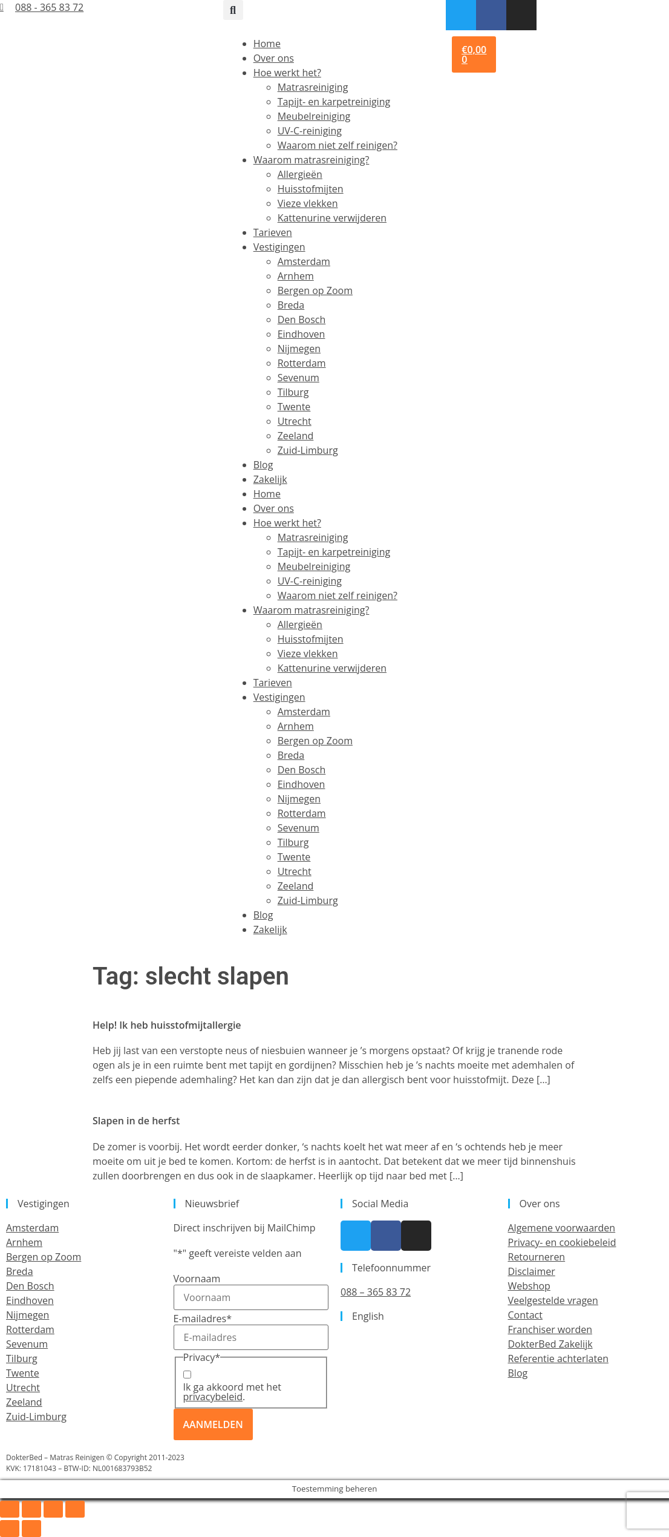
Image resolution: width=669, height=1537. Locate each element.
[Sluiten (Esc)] (75, 1509)
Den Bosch (302, 319)
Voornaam (197, 1278)
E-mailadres (203, 1318)
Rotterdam (302, 363)
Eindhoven (301, 334)
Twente (294, 406)
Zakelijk (270, 479)
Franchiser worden (550, 1329)
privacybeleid (213, 1396)
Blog (263, 464)
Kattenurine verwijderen (332, 217)
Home (267, 43)
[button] (233, 10)
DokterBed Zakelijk (550, 1344)
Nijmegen (299, 348)
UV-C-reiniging (310, 130)
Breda (291, 305)
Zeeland (296, 435)
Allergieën (300, 174)
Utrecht (295, 421)
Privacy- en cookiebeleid (562, 1242)
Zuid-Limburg (308, 450)
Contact (525, 1315)
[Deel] (53, 1509)
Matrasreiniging (313, 87)
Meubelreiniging (314, 116)
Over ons (273, 58)
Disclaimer (531, 1271)
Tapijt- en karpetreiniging (334, 101)
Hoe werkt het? (287, 72)
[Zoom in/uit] (9, 1509)
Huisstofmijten (311, 188)
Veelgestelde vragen (553, 1300)
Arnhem (296, 276)
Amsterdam (304, 261)
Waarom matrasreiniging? (311, 159)
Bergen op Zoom (315, 290)
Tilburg (293, 392)
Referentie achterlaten (558, 1358)
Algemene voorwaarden (562, 1227)
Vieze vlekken (308, 203)
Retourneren (537, 1256)
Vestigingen (279, 247)
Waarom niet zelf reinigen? (337, 145)
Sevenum (298, 377)
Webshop (529, 1286)
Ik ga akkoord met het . (232, 1391)
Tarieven (272, 232)
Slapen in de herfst (136, 1120)
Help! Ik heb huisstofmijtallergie (167, 1025)
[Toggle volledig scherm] (31, 1509)
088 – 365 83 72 (376, 1292)
